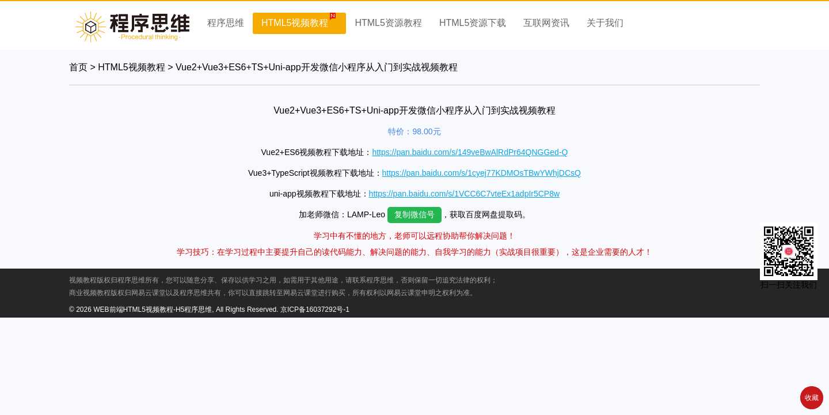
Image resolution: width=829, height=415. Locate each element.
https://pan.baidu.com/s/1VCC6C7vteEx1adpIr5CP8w (464, 193)
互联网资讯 (546, 23)
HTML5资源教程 (388, 23)
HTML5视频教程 (294, 23)
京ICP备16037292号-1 (314, 309)
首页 (78, 67)
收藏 (812, 398)
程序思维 (225, 23)
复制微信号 (414, 214)
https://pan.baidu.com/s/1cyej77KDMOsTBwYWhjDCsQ (481, 173)
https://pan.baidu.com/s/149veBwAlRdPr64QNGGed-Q (470, 152)
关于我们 (605, 23)
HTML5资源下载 (472, 23)
